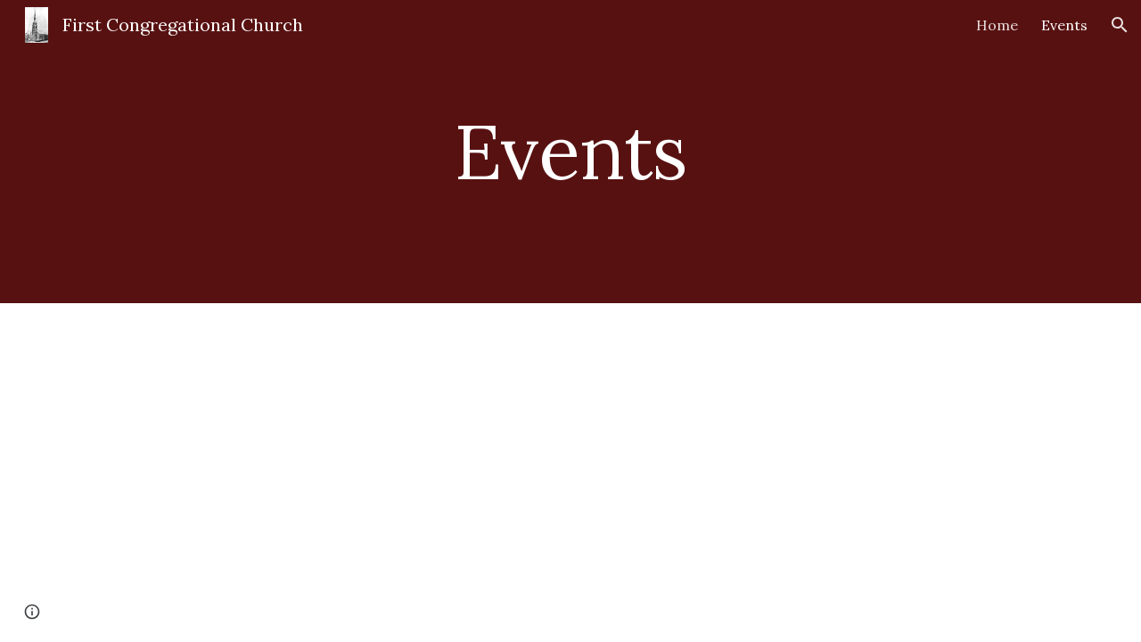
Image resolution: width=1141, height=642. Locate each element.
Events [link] (1064, 25)
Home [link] (997, 25)
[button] (1119, 25)
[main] (570, 151)
